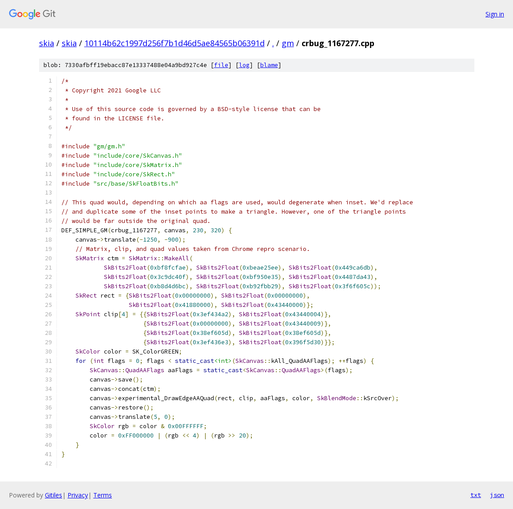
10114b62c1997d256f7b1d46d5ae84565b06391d (174, 43)
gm (288, 43)
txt (475, 495)
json (497, 495)
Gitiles (53, 495)
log (244, 65)
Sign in (494, 14)
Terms (102, 495)
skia (46, 43)
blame (269, 65)
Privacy (78, 495)
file (221, 65)
